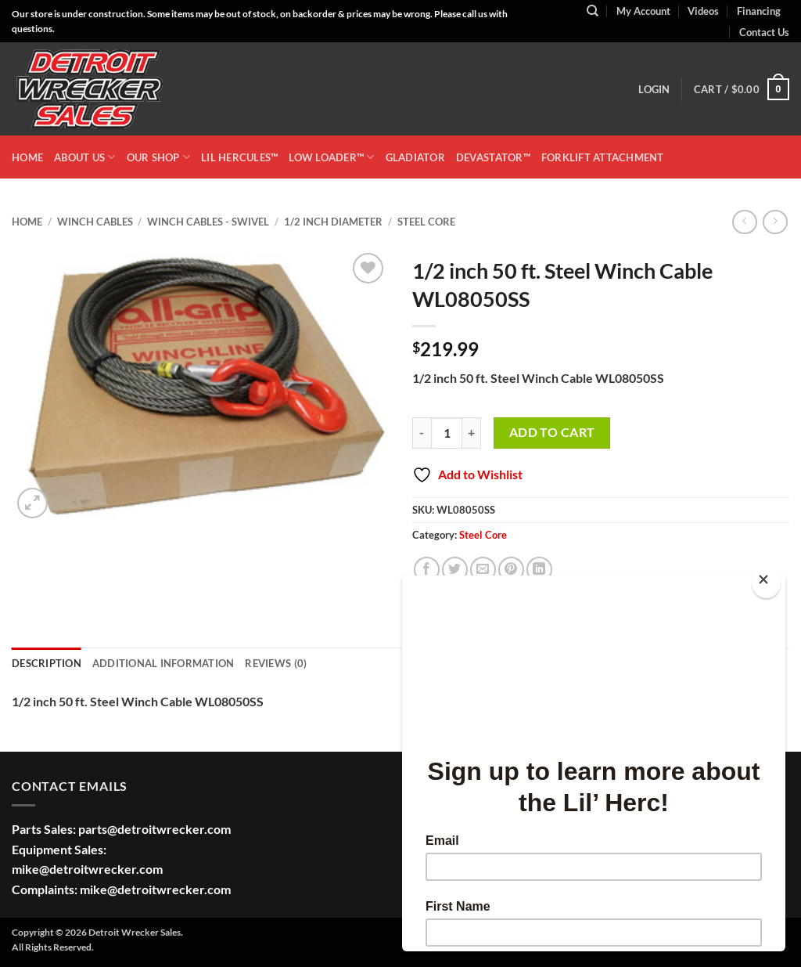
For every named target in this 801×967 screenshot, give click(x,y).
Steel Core (426, 221)
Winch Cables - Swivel (208, 221)
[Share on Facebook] (427, 570)
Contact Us (764, 32)
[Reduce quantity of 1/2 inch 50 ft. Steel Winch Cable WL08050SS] (421, 433)
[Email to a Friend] (483, 570)
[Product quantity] (446, 433)
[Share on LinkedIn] (539, 570)
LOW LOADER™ (331, 157)
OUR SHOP (159, 157)
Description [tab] (46, 663)
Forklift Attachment (602, 157)
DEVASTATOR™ (493, 157)
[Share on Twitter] (455, 570)
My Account (643, 11)
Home (27, 221)
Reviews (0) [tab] (276, 663)
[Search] (592, 11)
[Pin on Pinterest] (511, 570)
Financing (759, 11)
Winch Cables (95, 221)
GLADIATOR (415, 157)
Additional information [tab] (163, 663)
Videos (703, 11)
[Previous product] (775, 222)
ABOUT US (85, 157)
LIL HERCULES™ (239, 157)
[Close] (766, 583)
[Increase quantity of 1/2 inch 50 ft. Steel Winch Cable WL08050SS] (471, 433)
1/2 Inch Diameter (333, 221)
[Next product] (744, 222)
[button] (654, 89)
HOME (27, 157)
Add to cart (552, 432)
